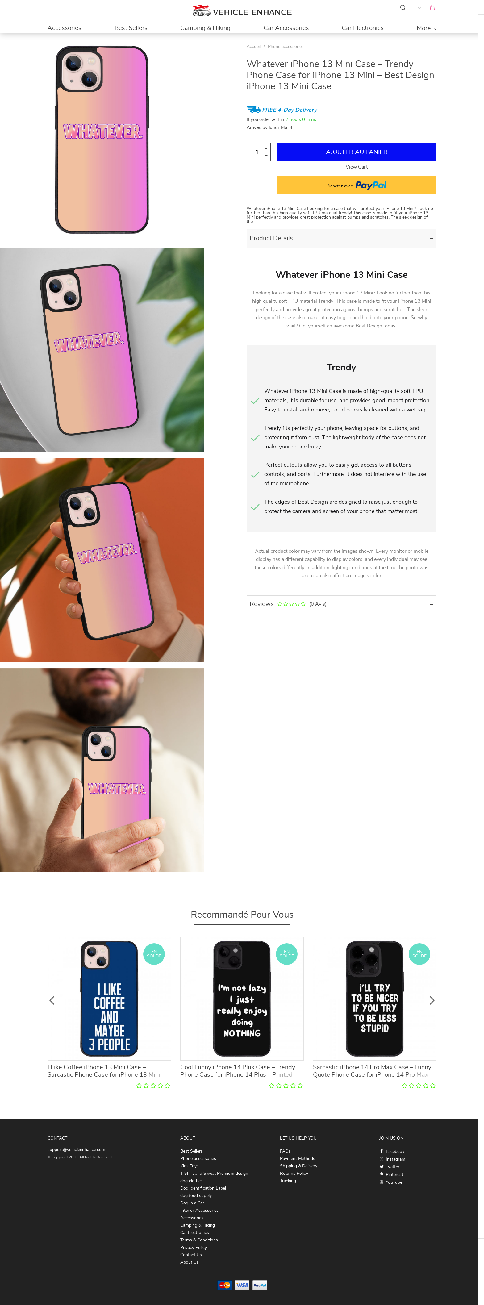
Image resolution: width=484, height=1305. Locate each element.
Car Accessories (286, 28)
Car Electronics (363, 28)
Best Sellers (131, 28)
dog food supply (196, 1196)
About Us (189, 1262)
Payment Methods (297, 1159)
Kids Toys (189, 1166)
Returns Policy (294, 1173)
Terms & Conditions (199, 1240)
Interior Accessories (199, 1210)
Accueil (254, 46)
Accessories (64, 28)
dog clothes (191, 1181)
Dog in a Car (192, 1203)
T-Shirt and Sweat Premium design (214, 1173)
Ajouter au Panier (357, 152)
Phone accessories (286, 46)
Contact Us (191, 1255)
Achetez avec (356, 185)
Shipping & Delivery (298, 1166)
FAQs (285, 1151)
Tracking (288, 1181)
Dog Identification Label (203, 1188)
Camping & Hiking (205, 28)
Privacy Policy (193, 1247)
